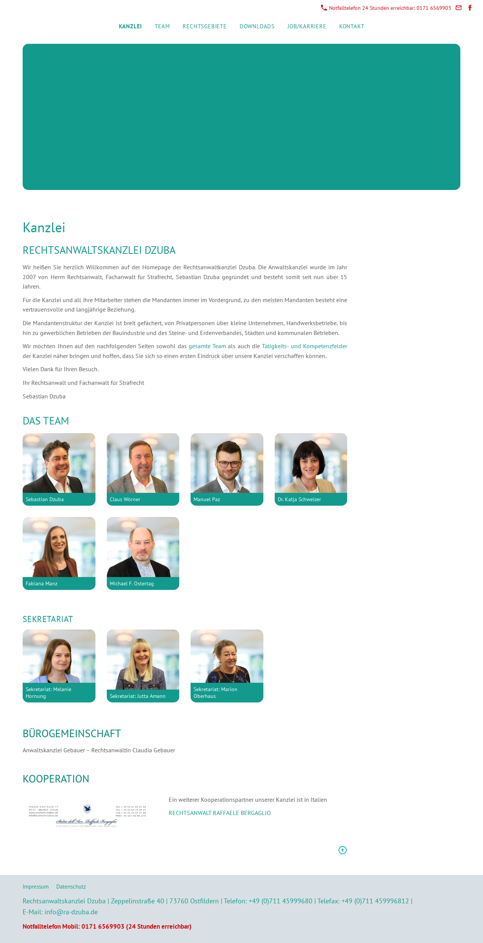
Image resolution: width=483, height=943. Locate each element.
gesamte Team (208, 346)
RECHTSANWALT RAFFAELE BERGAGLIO (220, 812)
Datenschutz (71, 886)
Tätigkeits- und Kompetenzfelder (304, 346)
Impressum (36, 886)
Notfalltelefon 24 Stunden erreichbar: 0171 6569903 (386, 8)
